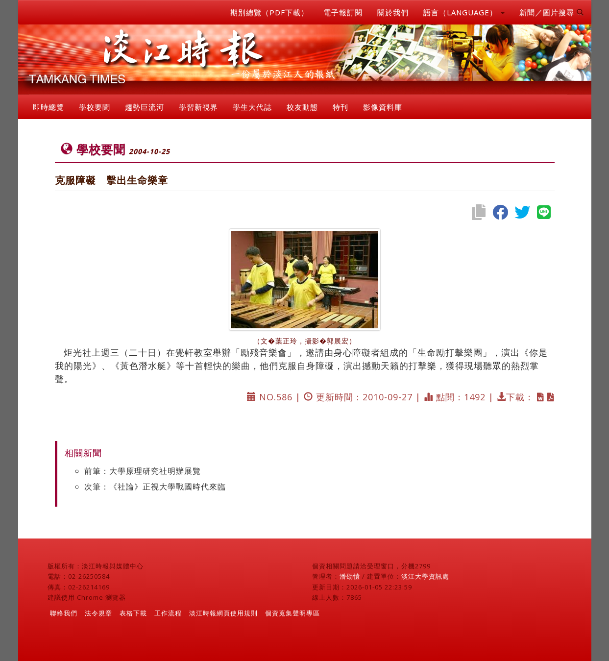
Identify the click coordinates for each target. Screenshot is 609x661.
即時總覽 (48, 107)
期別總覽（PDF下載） (269, 12)
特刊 (340, 107)
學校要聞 (94, 107)
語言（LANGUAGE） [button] (464, 12)
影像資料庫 (382, 107)
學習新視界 (198, 107)
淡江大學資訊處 (425, 576)
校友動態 (302, 107)
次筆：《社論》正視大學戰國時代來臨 (155, 486)
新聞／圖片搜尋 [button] (551, 12)
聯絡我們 (63, 613)
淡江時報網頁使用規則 (223, 613)
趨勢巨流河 (144, 107)
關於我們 (393, 12)
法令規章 (98, 613)
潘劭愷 (350, 576)
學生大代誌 (252, 107)
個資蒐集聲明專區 (292, 613)
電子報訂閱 (343, 12)
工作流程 (168, 613)
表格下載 (133, 613)
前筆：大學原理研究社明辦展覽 (142, 470)
